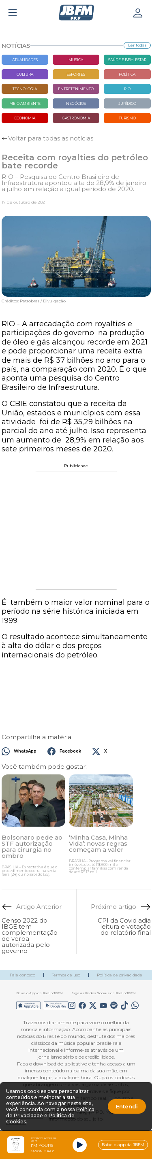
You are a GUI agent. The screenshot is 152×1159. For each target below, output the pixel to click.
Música (76, 59)
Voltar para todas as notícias (50, 138)
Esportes (75, 74)
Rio (127, 89)
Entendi (127, 1106)
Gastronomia (76, 118)
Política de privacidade (119, 975)
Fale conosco (22, 975)
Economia (24, 118)
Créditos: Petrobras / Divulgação (34, 301)
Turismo (127, 118)
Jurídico (127, 103)
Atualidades (25, 59)
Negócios (76, 103)
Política (127, 74)
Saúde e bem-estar (127, 59)
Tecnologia (25, 89)
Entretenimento (76, 89)
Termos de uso (66, 975)
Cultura (25, 74)
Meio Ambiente (25, 103)
